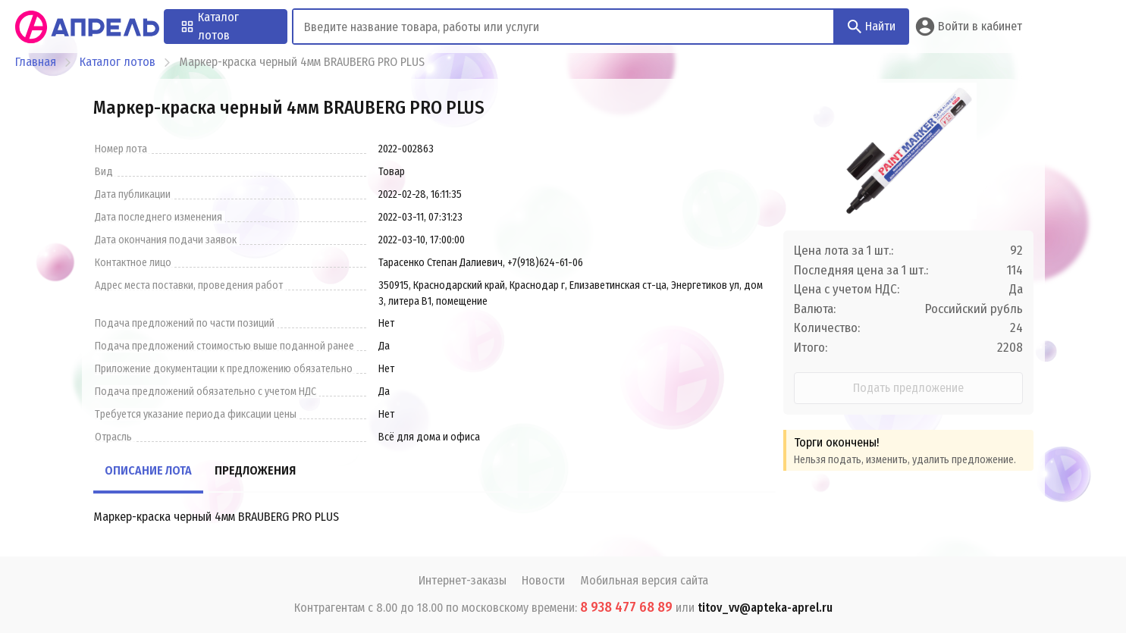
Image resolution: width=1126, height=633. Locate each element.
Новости (543, 580)
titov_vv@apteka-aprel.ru (765, 607)
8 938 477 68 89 (626, 607)
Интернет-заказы (463, 580)
